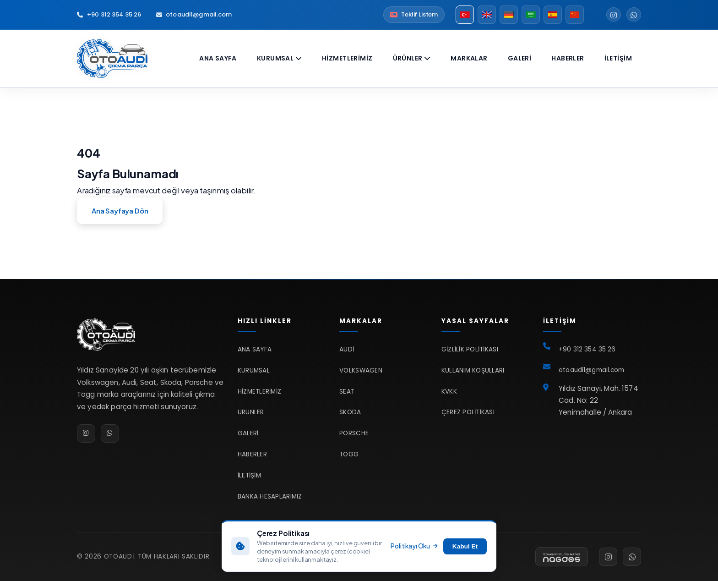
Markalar (469, 58)
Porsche (354, 433)
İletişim (618, 58)
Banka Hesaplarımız (270, 496)
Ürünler (412, 58)
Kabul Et (465, 546)
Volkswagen (360, 370)
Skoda (350, 412)
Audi (346, 349)
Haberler (567, 58)
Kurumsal (279, 58)
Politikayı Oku (414, 546)
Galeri (520, 58)
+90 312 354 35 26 (109, 14)
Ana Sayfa (218, 58)
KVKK (449, 391)
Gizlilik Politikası (469, 349)
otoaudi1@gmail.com (194, 14)
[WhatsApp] (633, 14)
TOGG (349, 454)
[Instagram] (613, 14)
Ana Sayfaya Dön (120, 210)
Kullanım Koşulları (473, 370)
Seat (346, 391)
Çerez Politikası (468, 412)
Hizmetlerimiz (347, 58)
